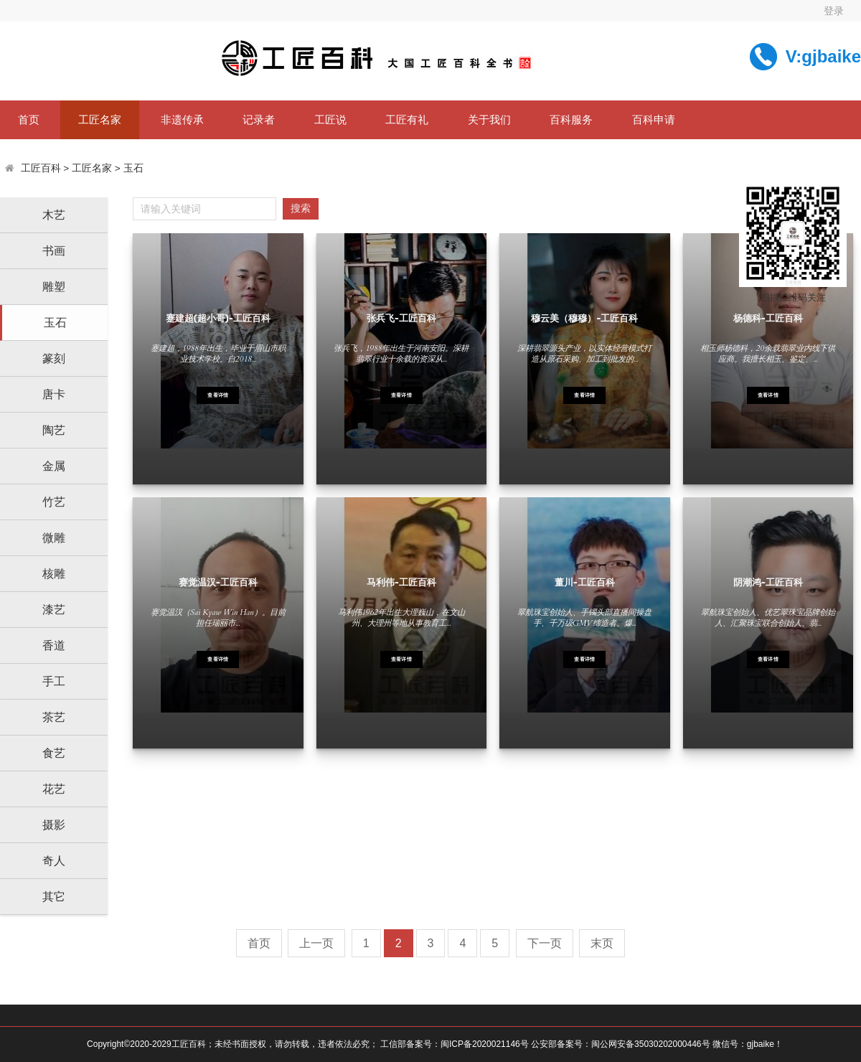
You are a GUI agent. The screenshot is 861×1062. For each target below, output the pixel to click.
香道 (53, 645)
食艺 (53, 753)
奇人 (53, 861)
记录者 (259, 119)
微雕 (53, 538)
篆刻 (53, 358)
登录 (834, 11)
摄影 (53, 825)
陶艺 (53, 430)
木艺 (53, 215)
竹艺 (53, 502)
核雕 (53, 574)
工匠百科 (41, 168)
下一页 (544, 943)
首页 (28, 119)
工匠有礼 (406, 119)
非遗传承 (182, 119)
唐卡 (53, 394)
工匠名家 (99, 119)
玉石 (133, 168)
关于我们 (489, 119)
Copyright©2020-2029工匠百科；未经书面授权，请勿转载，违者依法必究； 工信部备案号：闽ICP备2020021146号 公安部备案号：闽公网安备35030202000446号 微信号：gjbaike (430, 1044)
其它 (53, 897)
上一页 (316, 943)
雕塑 (53, 287)
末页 (602, 943)
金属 (53, 466)
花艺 (53, 789)
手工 (53, 681)
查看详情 (217, 395)
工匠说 (330, 119)
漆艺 (53, 609)
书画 (53, 251)
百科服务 (571, 119)
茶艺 (53, 717)
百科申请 (653, 119)
